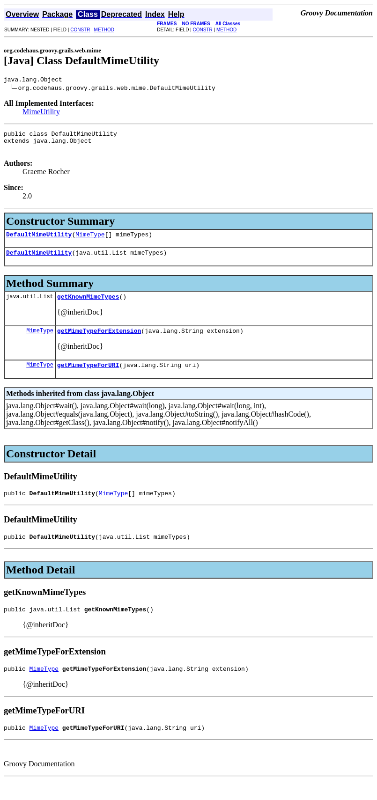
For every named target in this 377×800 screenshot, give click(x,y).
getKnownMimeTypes (88, 306)
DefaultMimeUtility (39, 241)
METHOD (104, 29)
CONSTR (80, 29)
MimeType (89, 241)
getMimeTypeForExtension (99, 342)
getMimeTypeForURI (88, 377)
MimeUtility (41, 113)
